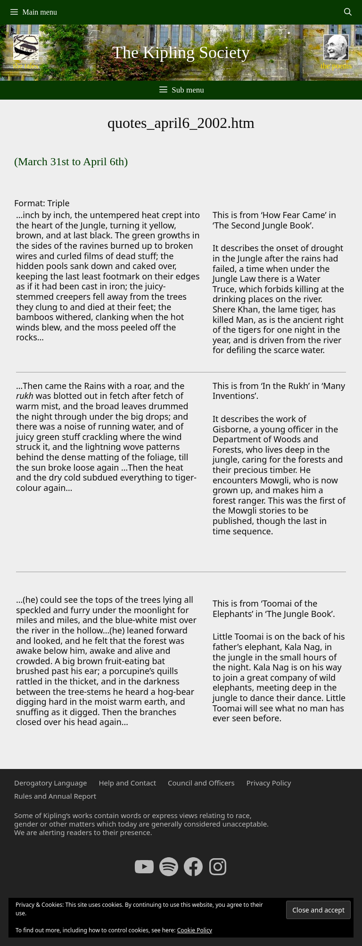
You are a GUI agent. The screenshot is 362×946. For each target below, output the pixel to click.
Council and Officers (201, 782)
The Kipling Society (181, 52)
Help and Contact (127, 782)
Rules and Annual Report (55, 796)
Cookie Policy (194, 930)
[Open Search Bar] (347, 12)
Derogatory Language (50, 782)
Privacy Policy (269, 782)
